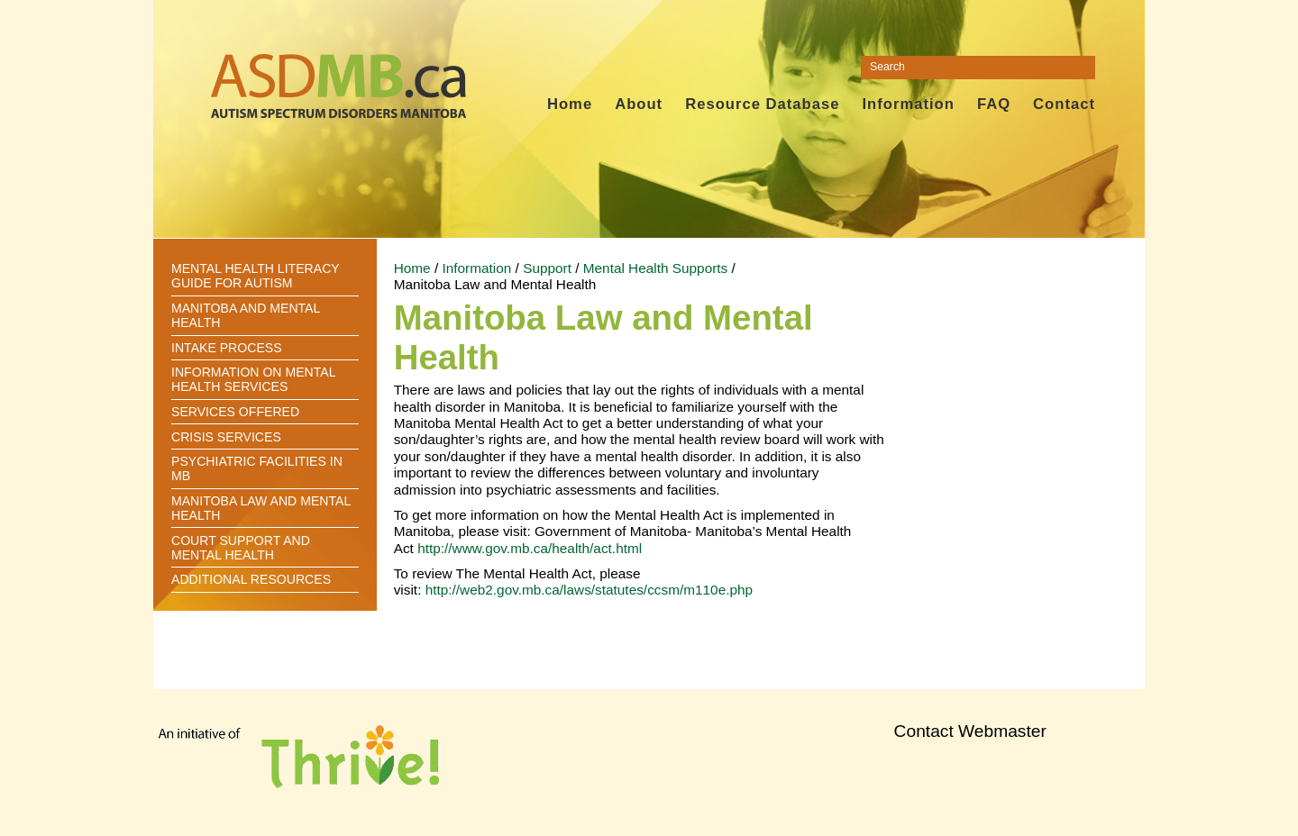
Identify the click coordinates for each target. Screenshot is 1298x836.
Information (908, 104)
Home (569, 104)
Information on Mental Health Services (253, 379)
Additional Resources (251, 579)
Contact (1064, 104)
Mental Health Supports (655, 268)
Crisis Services (226, 437)
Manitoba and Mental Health (245, 315)
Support (547, 268)
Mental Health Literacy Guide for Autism (255, 275)
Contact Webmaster (970, 731)
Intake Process (226, 348)
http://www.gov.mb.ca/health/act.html (529, 548)
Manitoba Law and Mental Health (261, 508)
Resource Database (762, 104)
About (639, 104)
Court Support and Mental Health (240, 547)
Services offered (235, 411)
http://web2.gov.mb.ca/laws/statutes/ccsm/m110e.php (589, 589)
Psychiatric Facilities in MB (257, 468)
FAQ (993, 104)
